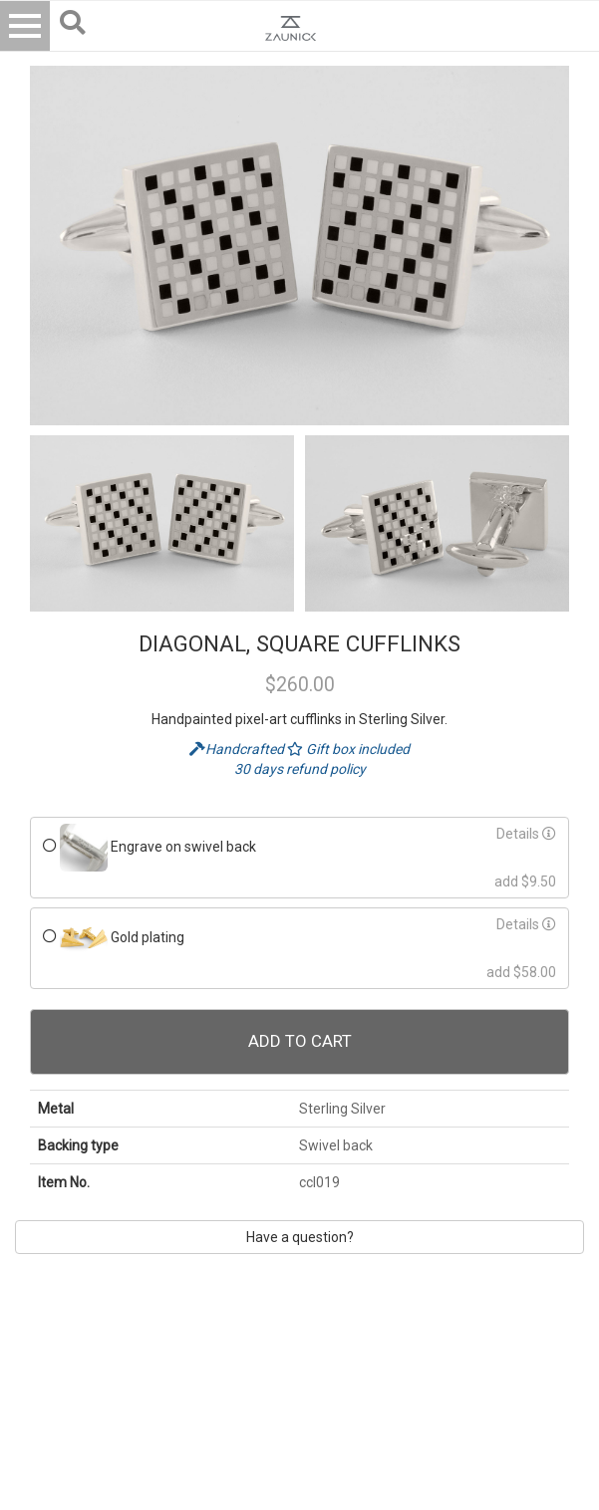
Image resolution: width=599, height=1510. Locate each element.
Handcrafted (238, 749)
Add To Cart (300, 1041)
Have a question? (300, 1237)
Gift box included (348, 749)
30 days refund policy (300, 769)
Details (526, 834)
